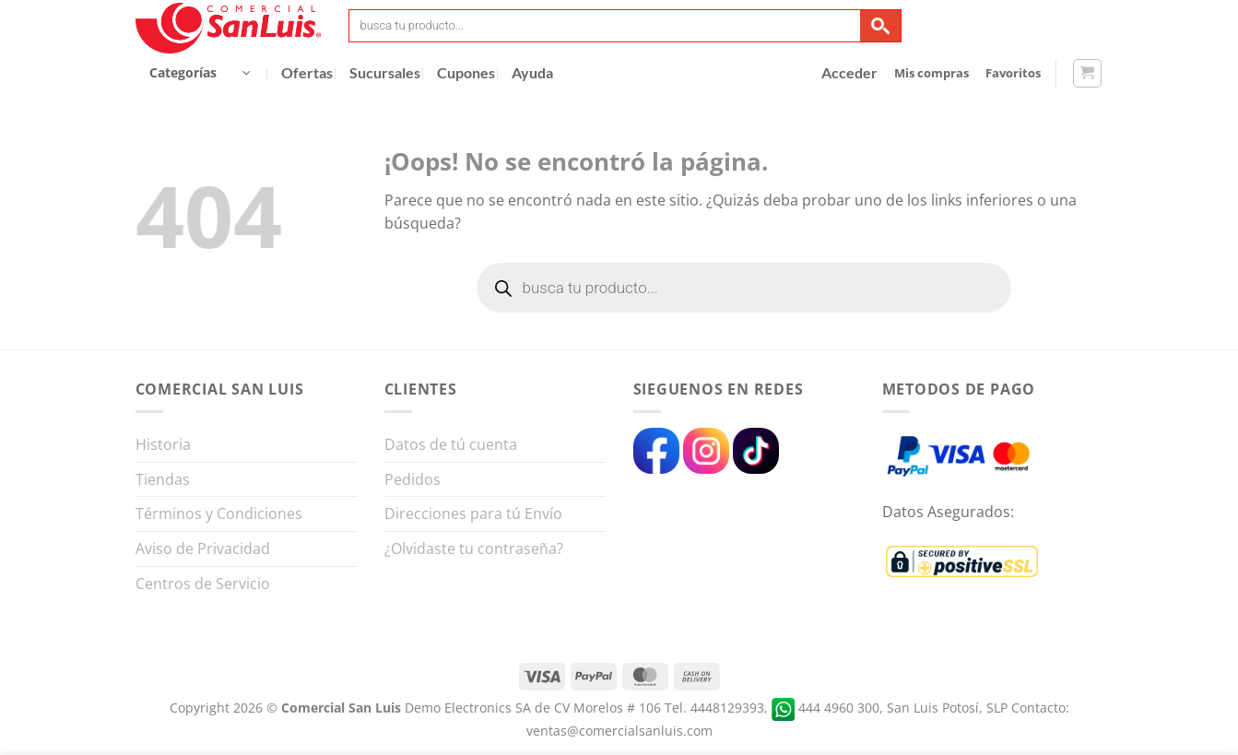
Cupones (466, 73)
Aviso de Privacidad (203, 548)
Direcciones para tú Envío (473, 513)
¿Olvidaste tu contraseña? (473, 548)
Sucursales (384, 73)
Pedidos (412, 479)
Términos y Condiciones (219, 513)
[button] (200, 73)
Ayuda (532, 73)
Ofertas (307, 73)
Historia (163, 444)
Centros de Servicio (203, 583)
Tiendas (163, 479)
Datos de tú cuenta (450, 444)
